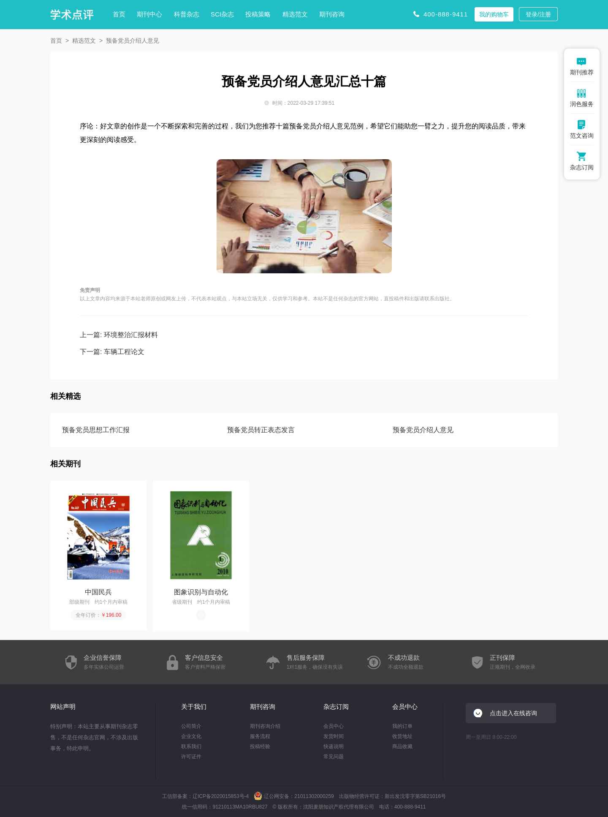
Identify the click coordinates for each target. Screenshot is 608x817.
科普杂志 (186, 14)
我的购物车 (494, 14)
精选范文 (295, 14)
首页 (119, 14)
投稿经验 (260, 746)
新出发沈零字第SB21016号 (415, 796)
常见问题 (333, 757)
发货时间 (333, 736)
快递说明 (333, 746)
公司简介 (191, 726)
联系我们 (191, 746)
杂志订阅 (336, 706)
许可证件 (191, 757)
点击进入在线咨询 (513, 713)
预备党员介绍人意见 (423, 429)
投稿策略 (258, 14)
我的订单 (402, 726)
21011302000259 (314, 796)
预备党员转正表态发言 (261, 429)
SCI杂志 (222, 14)
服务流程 (260, 736)
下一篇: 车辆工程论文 (112, 351)
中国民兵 (98, 592)
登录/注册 (538, 14)
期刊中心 (149, 14)
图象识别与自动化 (201, 592)
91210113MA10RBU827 (239, 807)
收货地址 (402, 736)
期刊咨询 (332, 14)
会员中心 (333, 726)
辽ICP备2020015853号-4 (221, 796)
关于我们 (193, 706)
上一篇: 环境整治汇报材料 (119, 334)
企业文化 (191, 736)
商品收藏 (402, 746)
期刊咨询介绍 (265, 726)
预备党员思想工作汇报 (96, 429)
